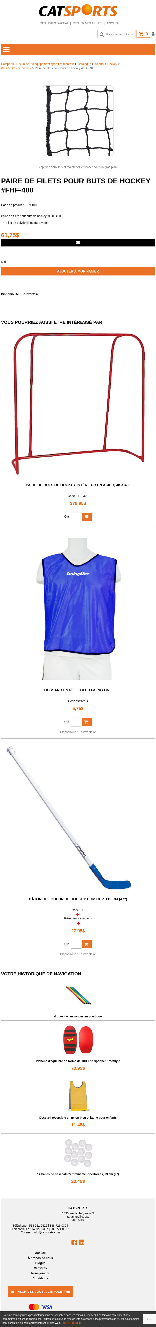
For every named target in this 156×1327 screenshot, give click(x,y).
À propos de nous (40, 1258)
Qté (3, 261)
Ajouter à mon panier (78, 271)
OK (149, 1319)
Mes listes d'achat (54, 23)
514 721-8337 (39, 1229)
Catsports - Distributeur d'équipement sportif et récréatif (37, 64)
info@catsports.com (47, 1232)
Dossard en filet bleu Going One (78, 690)
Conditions (40, 1278)
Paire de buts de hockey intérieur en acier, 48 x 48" (78, 485)
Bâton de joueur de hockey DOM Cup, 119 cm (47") (78, 899)
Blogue (40, 1263)
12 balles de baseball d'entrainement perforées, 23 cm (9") (78, 1174)
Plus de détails (71, 1322)
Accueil (40, 1253)
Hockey (112, 64)
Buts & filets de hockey (16, 68)
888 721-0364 (59, 1225)
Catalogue (84, 64)
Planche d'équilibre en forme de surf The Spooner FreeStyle (78, 1061)
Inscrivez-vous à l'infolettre (40, 1291)
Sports (99, 64)
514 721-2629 (38, 1225)
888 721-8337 (60, 1229)
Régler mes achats (88, 23)
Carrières (40, 1268)
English (113, 23)
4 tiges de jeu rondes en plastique (78, 1016)
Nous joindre (40, 1273)
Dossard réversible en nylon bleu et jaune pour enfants (78, 1117)
